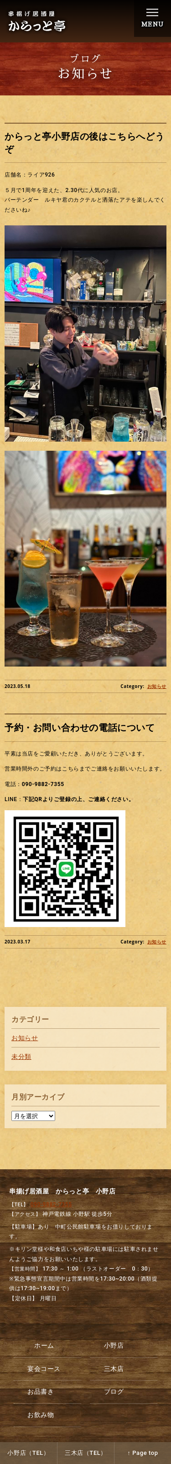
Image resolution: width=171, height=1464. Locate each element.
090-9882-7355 (51, 1204)
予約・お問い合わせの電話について (80, 728)
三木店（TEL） (86, 1452)
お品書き (40, 1391)
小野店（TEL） (28, 1452)
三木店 (114, 1368)
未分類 (21, 1056)
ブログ (114, 1391)
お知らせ (156, 686)
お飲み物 (40, 1414)
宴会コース (44, 1368)
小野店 (114, 1345)
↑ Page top (142, 1452)
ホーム (44, 1345)
